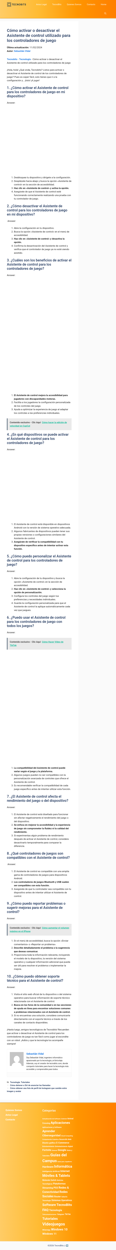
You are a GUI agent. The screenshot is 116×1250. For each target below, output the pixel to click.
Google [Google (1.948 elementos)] (62, 1150)
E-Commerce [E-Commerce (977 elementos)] (62, 1142)
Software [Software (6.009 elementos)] (49, 1205)
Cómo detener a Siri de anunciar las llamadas (30, 1085)
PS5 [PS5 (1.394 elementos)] (56, 1187)
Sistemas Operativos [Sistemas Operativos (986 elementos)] (61, 1200)
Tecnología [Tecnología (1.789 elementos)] (55, 1210)
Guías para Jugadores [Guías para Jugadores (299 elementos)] (64, 1162)
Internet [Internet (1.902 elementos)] (65, 1171)
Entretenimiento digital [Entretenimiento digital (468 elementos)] (64, 1146)
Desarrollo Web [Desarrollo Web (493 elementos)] (65, 1139)
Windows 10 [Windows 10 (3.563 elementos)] (59, 1229)
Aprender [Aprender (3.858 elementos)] (48, 1131)
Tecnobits (12, 59)
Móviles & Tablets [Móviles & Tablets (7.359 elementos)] (56, 1176)
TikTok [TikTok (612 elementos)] (68, 1214)
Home (103, 4)
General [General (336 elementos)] (54, 1150)
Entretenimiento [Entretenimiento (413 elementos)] (48, 1146)
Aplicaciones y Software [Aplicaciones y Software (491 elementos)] (52, 1127)
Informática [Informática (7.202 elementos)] (63, 1166)
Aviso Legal (41, 4)
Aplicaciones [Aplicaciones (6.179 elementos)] (60, 1123)
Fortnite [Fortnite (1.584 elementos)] (46, 1150)
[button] (105, 13)
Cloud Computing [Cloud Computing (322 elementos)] (67, 1136)
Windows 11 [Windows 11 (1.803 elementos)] (49, 1233)
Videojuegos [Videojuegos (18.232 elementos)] (53, 1224)
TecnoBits (56, 4)
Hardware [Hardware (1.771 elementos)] (48, 1166)
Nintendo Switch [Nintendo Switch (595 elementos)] (49, 1180)
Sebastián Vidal (22, 51)
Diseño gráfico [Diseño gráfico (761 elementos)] (49, 1143)
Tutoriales (25, 1082)
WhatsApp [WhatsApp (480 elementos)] (46, 1230)
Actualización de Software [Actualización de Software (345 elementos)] (51, 1119)
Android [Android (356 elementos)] (64, 1119)
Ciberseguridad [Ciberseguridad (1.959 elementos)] (51, 1135)
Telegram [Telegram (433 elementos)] (60, 1214)
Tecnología (25, 59)
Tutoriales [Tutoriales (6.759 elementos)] (50, 1219)
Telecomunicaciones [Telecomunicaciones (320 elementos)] (49, 1214)
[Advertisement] (39, 127)
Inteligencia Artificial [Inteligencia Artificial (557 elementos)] (51, 1171)
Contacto (91, 4)
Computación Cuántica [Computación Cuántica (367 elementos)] (50, 1139)
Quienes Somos (74, 4)
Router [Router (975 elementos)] (57, 1196)
